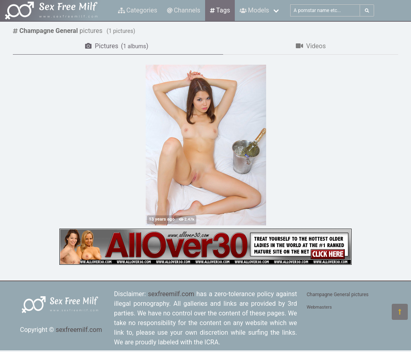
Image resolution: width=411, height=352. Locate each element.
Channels (183, 10)
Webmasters (319, 307)
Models (254, 10)
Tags (220, 10)
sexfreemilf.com (79, 330)
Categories (137, 10)
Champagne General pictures (337, 294)
